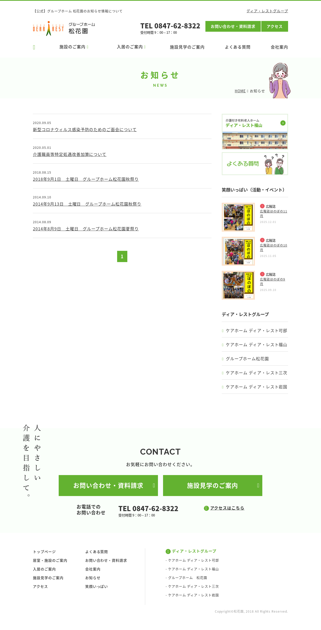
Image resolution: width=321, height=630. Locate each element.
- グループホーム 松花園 (186, 577)
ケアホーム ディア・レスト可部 (256, 330)
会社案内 (279, 47)
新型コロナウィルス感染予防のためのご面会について (85, 129)
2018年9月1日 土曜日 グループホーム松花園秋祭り (86, 179)
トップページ (44, 551)
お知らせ (93, 577)
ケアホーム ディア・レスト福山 (256, 344)
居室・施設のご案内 (50, 560)
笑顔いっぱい (96, 586)
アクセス (275, 26)
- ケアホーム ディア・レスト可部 (192, 560)
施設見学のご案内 (187, 47)
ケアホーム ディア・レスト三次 (256, 372)
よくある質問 (238, 47)
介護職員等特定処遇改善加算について (69, 154)
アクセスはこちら (227, 508)
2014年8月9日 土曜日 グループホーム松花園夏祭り (86, 229)
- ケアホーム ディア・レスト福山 (192, 569)
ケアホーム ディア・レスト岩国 (256, 387)
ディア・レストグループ (267, 10)
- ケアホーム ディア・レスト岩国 (192, 595)
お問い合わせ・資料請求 (233, 26)
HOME (240, 90)
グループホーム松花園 (247, 358)
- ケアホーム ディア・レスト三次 (192, 586)
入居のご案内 (44, 569)
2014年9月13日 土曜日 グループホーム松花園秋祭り (87, 204)
